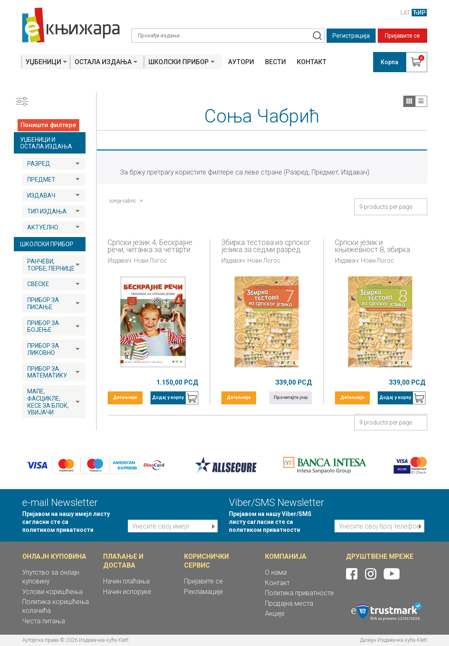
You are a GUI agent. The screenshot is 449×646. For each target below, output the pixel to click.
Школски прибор (178, 62)
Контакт (312, 62)
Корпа (389, 62)
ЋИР (419, 12)
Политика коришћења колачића (55, 606)
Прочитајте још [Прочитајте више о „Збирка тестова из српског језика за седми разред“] (291, 397)
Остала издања (103, 62)
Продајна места (289, 603)
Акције (275, 613)
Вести (275, 62)
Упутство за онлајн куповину (50, 576)
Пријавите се (402, 35)
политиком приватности (57, 529)
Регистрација (351, 35)
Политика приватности (299, 593)
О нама (276, 572)
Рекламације (203, 592)
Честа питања (43, 621)
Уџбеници (43, 62)
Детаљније (125, 397)
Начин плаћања (126, 581)
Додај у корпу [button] (168, 397)
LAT (405, 12)
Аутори (241, 62)
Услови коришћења (52, 592)
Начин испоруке (127, 592)
